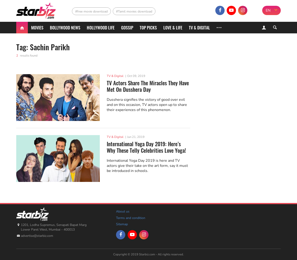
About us (122, 211)
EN (268, 10)
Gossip (127, 28)
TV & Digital (199, 28)
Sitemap (122, 224)
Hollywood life (101, 28)
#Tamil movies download (134, 11)
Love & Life (172, 28)
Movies (37, 28)
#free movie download (91, 11)
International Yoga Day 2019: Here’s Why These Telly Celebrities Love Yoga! (146, 147)
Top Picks (148, 28)
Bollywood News (65, 28)
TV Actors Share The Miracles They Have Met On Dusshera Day (148, 86)
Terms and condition (130, 218)
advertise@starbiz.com (37, 236)
